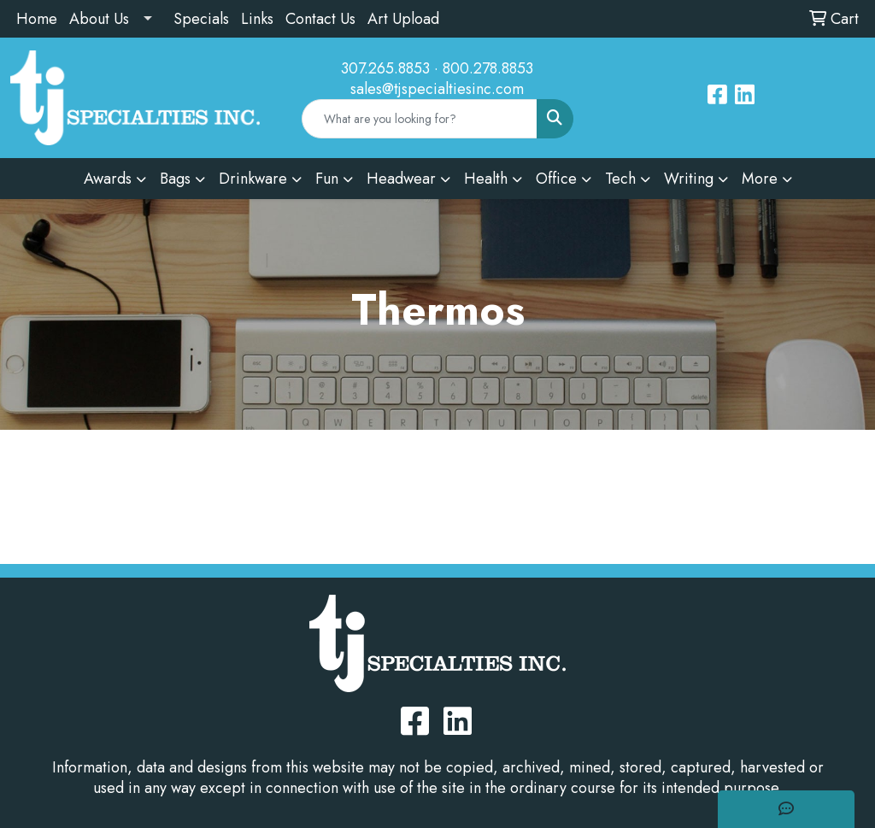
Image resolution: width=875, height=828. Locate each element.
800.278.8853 (488, 68)
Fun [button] (326, 178)
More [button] (760, 178)
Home (36, 19)
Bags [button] (175, 178)
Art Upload (403, 19)
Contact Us (320, 19)
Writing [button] (689, 178)
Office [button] (556, 178)
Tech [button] (620, 178)
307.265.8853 (385, 68)
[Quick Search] (419, 118)
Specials (201, 19)
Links (257, 19)
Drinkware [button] (253, 178)
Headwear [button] (401, 178)
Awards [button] (108, 178)
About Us (99, 19)
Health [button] (486, 178)
